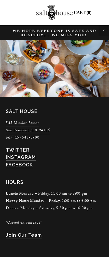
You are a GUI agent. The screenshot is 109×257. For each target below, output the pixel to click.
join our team (24, 235)
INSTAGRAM (21, 157)
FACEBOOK (19, 165)
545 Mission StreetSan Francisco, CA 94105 (28, 127)
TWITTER (18, 150)
